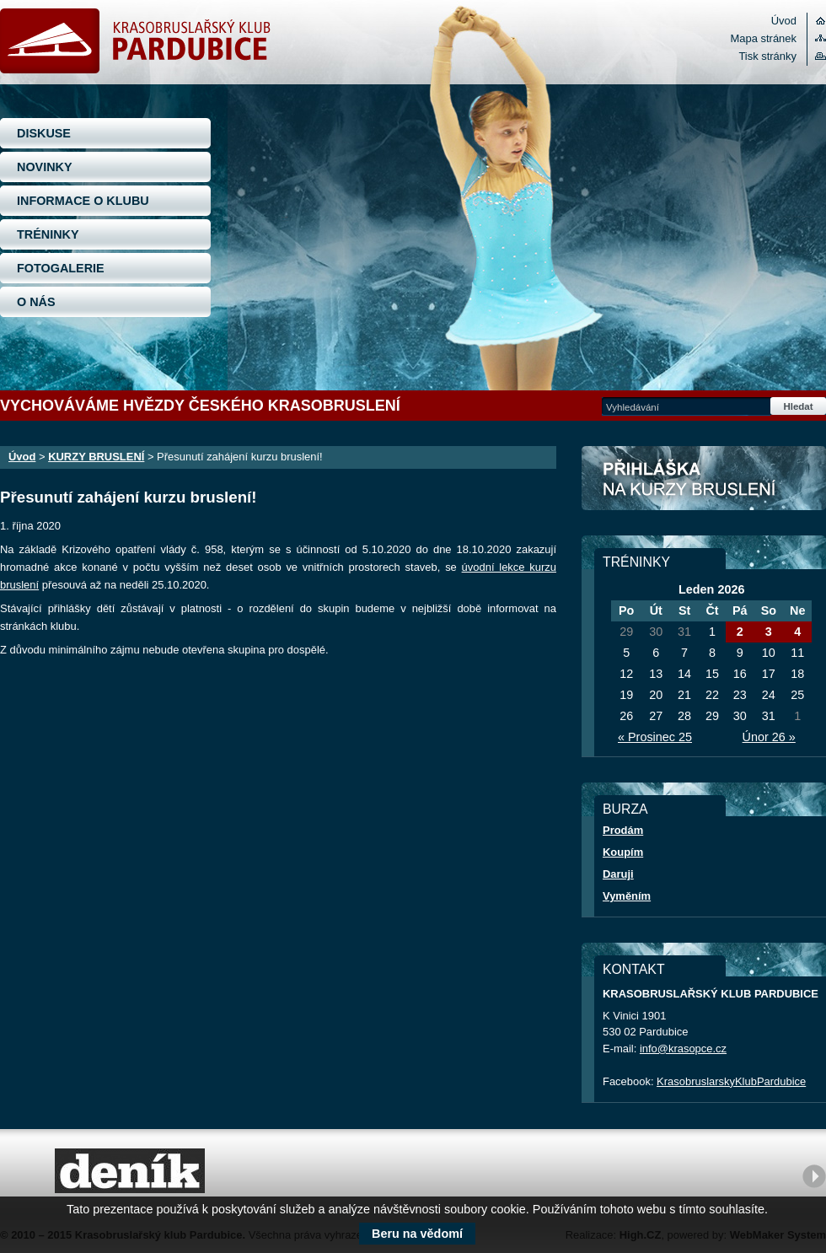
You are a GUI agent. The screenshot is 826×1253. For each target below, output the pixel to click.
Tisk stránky (767, 56)
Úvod (783, 20)
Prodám (623, 830)
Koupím (623, 852)
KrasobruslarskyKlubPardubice (731, 1081)
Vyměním (627, 896)
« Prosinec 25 (655, 737)
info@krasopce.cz (683, 1048)
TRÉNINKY (48, 234)
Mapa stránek (763, 38)
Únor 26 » (769, 737)
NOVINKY (44, 167)
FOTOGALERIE (61, 268)
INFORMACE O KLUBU (83, 200)
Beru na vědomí (417, 1233)
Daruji (618, 874)
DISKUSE (44, 133)
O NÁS (36, 302)
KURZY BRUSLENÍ (96, 456)
